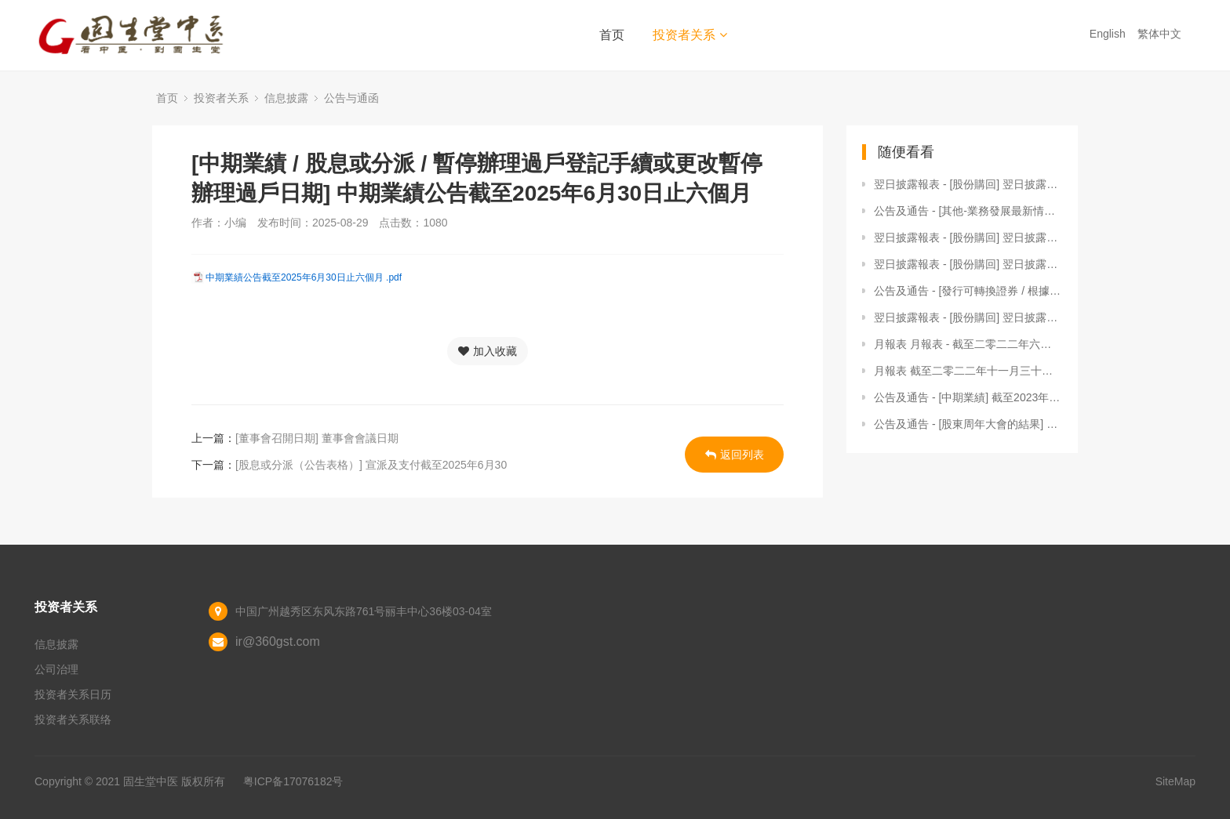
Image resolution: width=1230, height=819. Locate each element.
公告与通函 (351, 98)
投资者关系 (690, 35)
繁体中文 (1161, 33)
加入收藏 (487, 351)
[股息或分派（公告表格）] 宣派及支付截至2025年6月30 (371, 464)
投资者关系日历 (73, 694)
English (1109, 33)
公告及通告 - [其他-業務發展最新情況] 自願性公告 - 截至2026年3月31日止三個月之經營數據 (968, 211)
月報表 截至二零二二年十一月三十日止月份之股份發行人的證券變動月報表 (968, 370)
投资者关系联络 (73, 719)
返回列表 (734, 454)
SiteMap (1175, 781)
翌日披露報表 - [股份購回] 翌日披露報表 (968, 184)
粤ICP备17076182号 (293, 781)
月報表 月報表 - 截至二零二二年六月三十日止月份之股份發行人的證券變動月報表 (968, 344)
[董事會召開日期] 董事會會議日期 (316, 438)
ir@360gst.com (277, 641)
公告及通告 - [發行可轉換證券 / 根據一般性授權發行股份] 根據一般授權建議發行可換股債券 (968, 290)
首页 (611, 35)
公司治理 (56, 669)
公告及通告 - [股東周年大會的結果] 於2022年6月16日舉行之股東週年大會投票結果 (968, 424)
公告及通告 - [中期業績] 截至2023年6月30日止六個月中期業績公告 (968, 397)
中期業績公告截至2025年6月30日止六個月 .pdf (304, 277)
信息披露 (286, 98)
